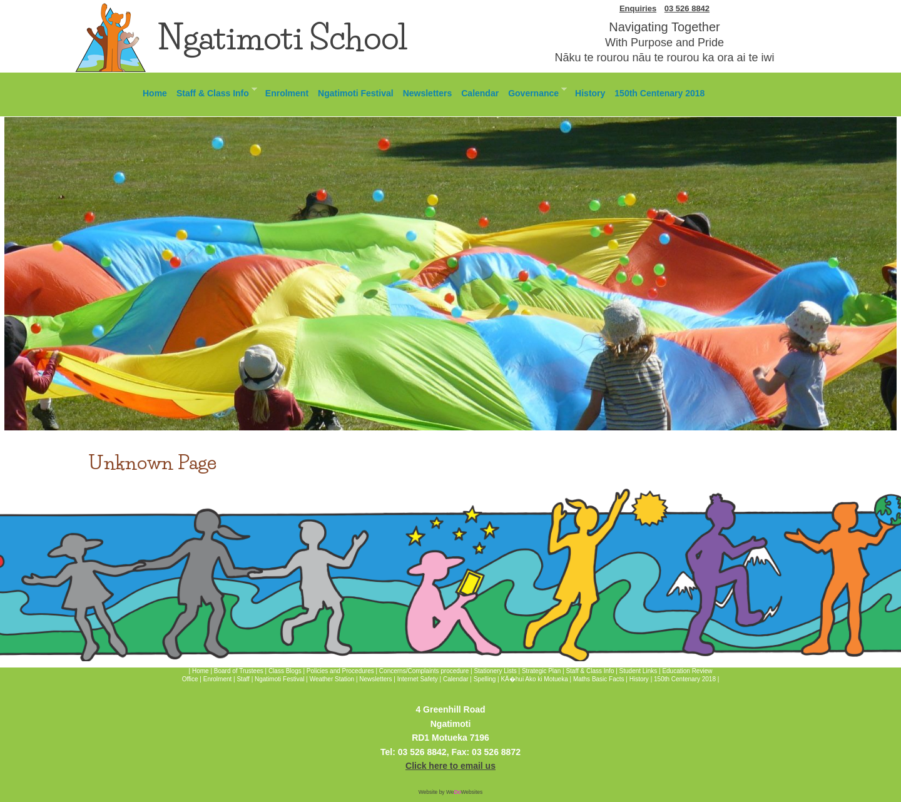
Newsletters (427, 93)
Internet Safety (417, 679)
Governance (535, 91)
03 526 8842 (687, 8)
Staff (244, 679)
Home (155, 93)
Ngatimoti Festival (356, 93)
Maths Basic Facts (598, 679)
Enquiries (637, 8)
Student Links (638, 670)
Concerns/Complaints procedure (424, 670)
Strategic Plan (541, 670)
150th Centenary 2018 (659, 93)
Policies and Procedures (340, 670)
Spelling (485, 679)
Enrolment (286, 93)
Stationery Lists (495, 670)
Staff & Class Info (214, 91)
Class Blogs (285, 670)
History (590, 93)
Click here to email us (450, 766)
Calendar (480, 93)
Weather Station (332, 679)
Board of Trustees (238, 670)
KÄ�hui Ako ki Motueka (534, 679)
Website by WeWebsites (451, 792)
